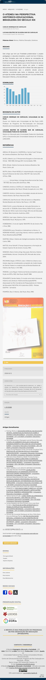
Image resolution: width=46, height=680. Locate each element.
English (5, 558)
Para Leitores (6, 572)
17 (19, 529)
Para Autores (6, 575)
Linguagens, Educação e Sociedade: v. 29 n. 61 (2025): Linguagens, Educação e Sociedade (23, 510)
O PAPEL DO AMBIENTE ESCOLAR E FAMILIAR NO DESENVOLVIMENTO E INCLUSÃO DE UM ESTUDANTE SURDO (23, 444)
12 (11, 529)
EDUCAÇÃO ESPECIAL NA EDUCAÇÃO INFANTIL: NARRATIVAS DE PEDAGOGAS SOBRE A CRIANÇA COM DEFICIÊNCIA (24, 433)
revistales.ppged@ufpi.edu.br (25, 664)
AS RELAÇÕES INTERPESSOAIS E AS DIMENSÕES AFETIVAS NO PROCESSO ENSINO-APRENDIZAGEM (22, 471)
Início (5, 9)
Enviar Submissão (10, 543)
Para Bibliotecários (8, 578)
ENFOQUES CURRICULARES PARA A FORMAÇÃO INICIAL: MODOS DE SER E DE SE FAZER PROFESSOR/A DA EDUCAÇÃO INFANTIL (24, 460)
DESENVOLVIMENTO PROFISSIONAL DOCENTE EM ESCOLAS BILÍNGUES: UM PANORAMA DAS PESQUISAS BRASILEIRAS (24, 481)
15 (16, 529)
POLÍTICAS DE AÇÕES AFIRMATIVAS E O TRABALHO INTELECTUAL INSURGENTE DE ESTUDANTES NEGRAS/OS (22, 507)
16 (17, 529)
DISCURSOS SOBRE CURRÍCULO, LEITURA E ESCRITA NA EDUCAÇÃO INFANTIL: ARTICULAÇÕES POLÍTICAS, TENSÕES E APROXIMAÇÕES (24, 490)
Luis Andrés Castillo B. (30, 673)
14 (14, 529)
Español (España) (7, 560)
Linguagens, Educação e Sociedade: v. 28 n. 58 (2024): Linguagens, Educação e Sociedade (23, 464)
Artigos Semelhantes (11, 427)
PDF (6, 362)
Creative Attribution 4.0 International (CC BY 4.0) (24, 668)
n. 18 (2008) (19, 9)
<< (3, 529)
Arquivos (11, 9)
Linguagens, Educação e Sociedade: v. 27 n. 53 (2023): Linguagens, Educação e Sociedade (24, 436)
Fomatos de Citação (12, 394)
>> (22, 529)
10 (8, 529)
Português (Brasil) (8, 556)
